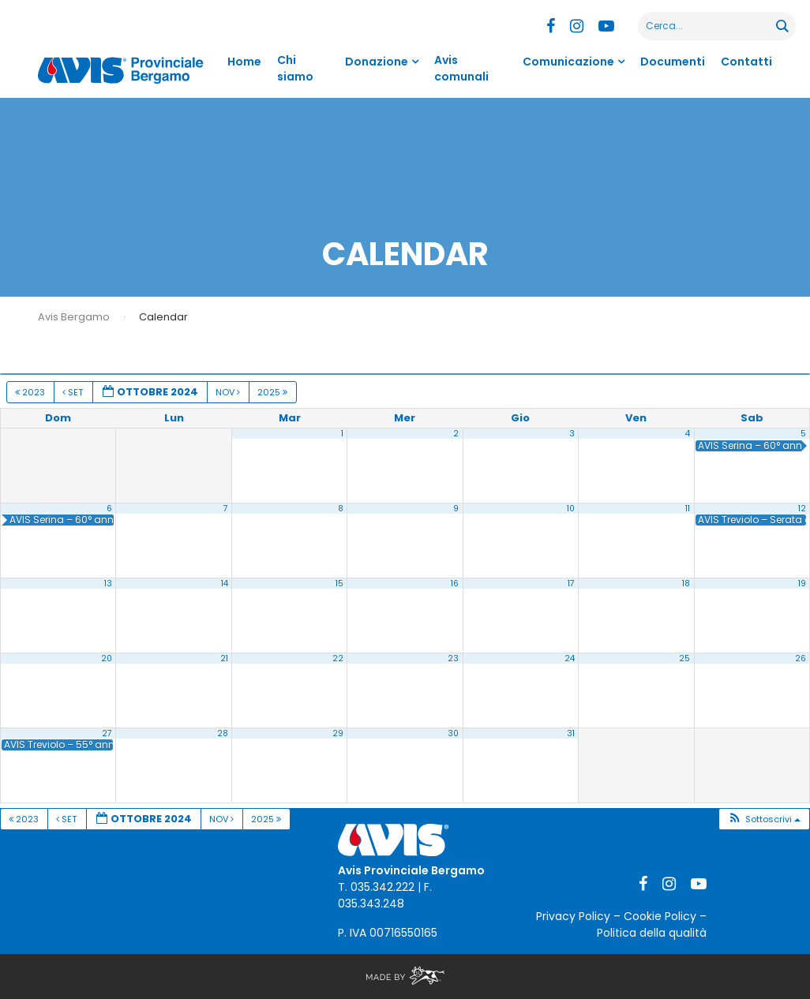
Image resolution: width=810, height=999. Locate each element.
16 (455, 583)
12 (802, 508)
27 (107, 733)
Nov (229, 392)
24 (569, 658)
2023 (31, 392)
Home (244, 61)
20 (106, 658)
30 (453, 733)
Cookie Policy (660, 916)
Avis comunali (461, 68)
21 (224, 658)
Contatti (746, 61)
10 (571, 508)
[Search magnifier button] (781, 26)
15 (339, 583)
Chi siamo (295, 68)
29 (337, 733)
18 (686, 583)
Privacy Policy (573, 916)
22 (337, 658)
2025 (273, 392)
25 (684, 658)
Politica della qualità (652, 933)
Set (73, 392)
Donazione (376, 61)
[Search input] (708, 26)
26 (800, 658)
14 (224, 583)
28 (222, 733)
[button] (763, 819)
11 (687, 508)
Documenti (672, 61)
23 (453, 658)
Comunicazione (568, 61)
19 (802, 583)
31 (571, 733)
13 (108, 583)
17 (571, 583)
